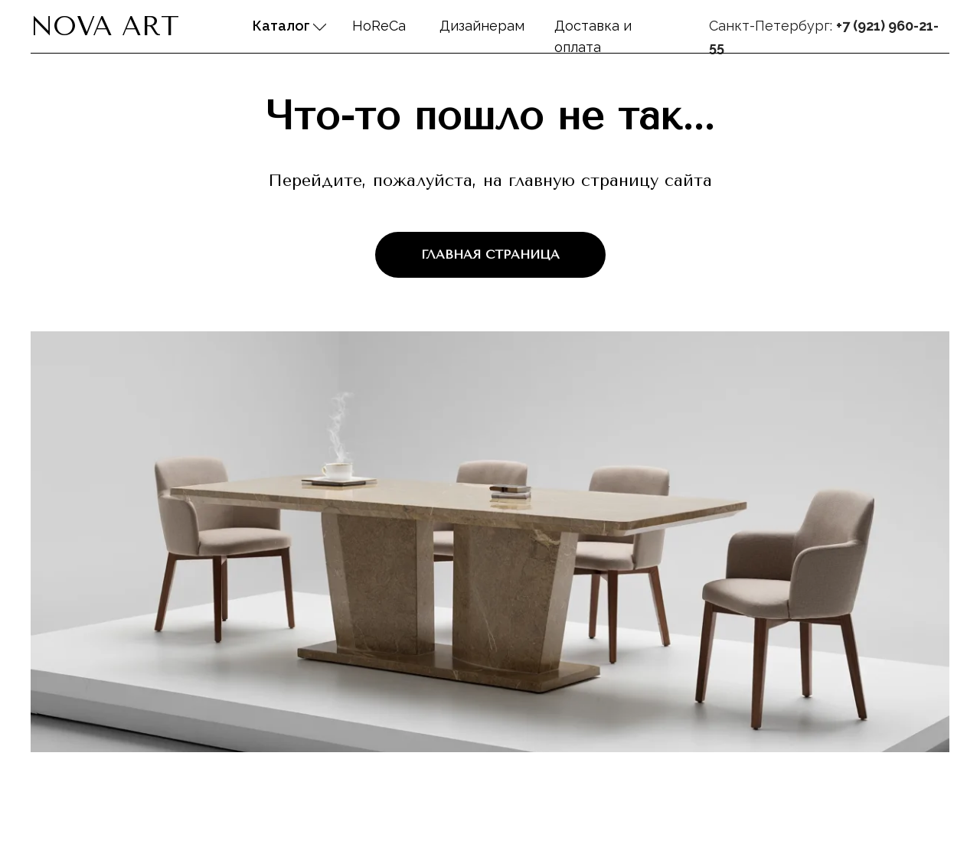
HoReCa (379, 26)
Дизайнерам (481, 26)
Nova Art (105, 26)
